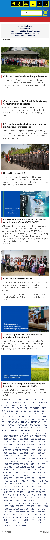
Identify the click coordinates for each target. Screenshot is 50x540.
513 (23, 503)
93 (45, 411)
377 (26, 472)
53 (36, 405)
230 (32, 439)
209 (6, 436)
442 (32, 486)
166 (2, 427)
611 (17, 525)
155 (12, 425)
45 (15, 405)
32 (28, 402)
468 (39, 492)
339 (21, 464)
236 (10, 441)
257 (43, 444)
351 (21, 467)
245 (43, 441)
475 (19, 495)
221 (46, 436)
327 (24, 461)
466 (32, 492)
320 (46, 458)
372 (9, 472)
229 (29, 439)
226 (18, 439)
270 (2, 450)
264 (25, 447)
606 (43, 522)
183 (9, 430)
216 (30, 436)
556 (39, 511)
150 (42, 422)
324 (13, 461)
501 (25, 500)
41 (5, 405)
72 (38, 408)
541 (28, 509)
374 (16, 472)
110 (6, 416)
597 (10, 522)
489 (25, 497)
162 (35, 425)
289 (25, 453)
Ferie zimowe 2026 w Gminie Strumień (25, 31)
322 (6, 461)
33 (31, 402)
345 (43, 464)
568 (39, 514)
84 (22, 411)
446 (3, 489)
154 (9, 425)
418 (39, 481)
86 (27, 411)
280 (37, 450)
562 (17, 514)
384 (6, 475)
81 (14, 411)
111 (9, 416)
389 (25, 475)
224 (10, 439)
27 (16, 402)
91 (40, 411)
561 (14, 514)
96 (8, 413)
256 (39, 444)
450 (17, 489)
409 (10, 481)
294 (43, 453)
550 (17, 511)
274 (16, 450)
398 (14, 478)
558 (3, 514)
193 (41, 430)
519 (43, 503)
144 (22, 422)
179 (42, 427)
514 (26, 503)
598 (14, 522)
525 (17, 506)
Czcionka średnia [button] (39, 4)
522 (6, 506)
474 (16, 495)
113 (14, 416)
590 (29, 520)
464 (25, 492)
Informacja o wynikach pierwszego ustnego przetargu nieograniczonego (24, 125)
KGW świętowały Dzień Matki (17, 278)
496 (6, 500)
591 (32, 520)
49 (26, 405)
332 (43, 461)
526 (21, 506)
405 (39, 478)
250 (17, 444)
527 (24, 506)
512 (20, 503)
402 (28, 478)
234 (3, 441)
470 (2, 495)
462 (17, 492)
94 (2, 413)
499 (17, 500)
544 (39, 509)
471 (6, 495)
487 (17, 497)
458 (3, 492)
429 (32, 483)
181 (2, 430)
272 (9, 450)
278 (30, 450)
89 (35, 411)
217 (33, 436)
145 (25, 422)
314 (26, 458)
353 (28, 467)
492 (36, 497)
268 (39, 447)
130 (22, 419)
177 (37, 427)
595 (3, 522)
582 (44, 517)
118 (29, 416)
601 (25, 522)
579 (33, 517)
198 (12, 433)
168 (9, 427)
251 (21, 444)
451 (21, 489)
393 (39, 475)
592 (36, 520)
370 (2, 472)
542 (32, 509)
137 (45, 419)
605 (39, 522)
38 (44, 402)
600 (21, 522)
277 (26, 450)
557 (43, 511)
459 (6, 492)
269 (43, 447)
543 (36, 509)
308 (6, 458)
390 (29, 475)
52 (33, 405)
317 (36, 458)
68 (28, 408)
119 (32, 416)
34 (34, 402)
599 (17, 522)
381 (40, 472)
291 (32, 453)
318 (39, 458)
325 (17, 461)
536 (10, 509)
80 (12, 411)
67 (26, 408)
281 (40, 450)
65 (21, 408)
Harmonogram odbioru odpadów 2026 (25, 33)
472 (9, 495)
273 (12, 450)
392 (36, 475)
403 (32, 478)
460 (10, 492)
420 (46, 481)
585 (10, 520)
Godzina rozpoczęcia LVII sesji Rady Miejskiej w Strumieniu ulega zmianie (25, 102)
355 (36, 467)
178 (39, 427)
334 (3, 464)
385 (10, 475)
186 (19, 430)
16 (36, 399)
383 (3, 475)
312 (20, 458)
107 (41, 413)
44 (13, 405)
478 (30, 495)
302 (28, 455)
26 (13, 402)
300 (21, 455)
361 (14, 469)
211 (13, 436)
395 (3, 478)
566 (32, 514)
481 (40, 495)
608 (6, 525)
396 (6, 478)
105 (34, 413)
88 (32, 411)
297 (10, 455)
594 (43, 520)
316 (33, 458)
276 (23, 450)
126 (9, 419)
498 (14, 500)
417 (36, 481)
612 (20, 525)
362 (17, 469)
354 (32, 467)
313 (23, 458)
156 (16, 425)
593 (39, 520)
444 (39, 486)
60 (8, 408)
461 (14, 492)
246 (3, 444)
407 (2, 481)
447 (6, 489)
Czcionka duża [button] (46, 4)
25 (10, 402)
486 (14, 497)
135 (39, 419)
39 (47, 402)
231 (36, 439)
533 (46, 506)
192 (38, 430)
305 (39, 455)
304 (36, 455)
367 (36, 469)
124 (2, 419)
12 (27, 399)
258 (3, 447)
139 (6, 422)
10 (23, 399)
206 (41, 433)
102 (24, 413)
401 (25, 478)
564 (25, 514)
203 (30, 433)
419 (43, 481)
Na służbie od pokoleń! (14, 173)
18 (40, 399)
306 (43, 455)
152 (2, 425)
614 (26, 525)
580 (37, 517)
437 (14, 486)
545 (43, 509)
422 (6, 483)
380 (37, 472)
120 (34, 416)
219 (39, 436)
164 (42, 425)
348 (10, 467)
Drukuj (46, 532)
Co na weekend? (25, 28)
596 (6, 522)
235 (6, 441)
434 (3, 486)
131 (26, 419)
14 (31, 399)
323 (10, 461)
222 (3, 439)
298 (14, 455)
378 (30, 472)
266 (32, 447)
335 (6, 464)
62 (13, 408)
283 (3, 453)
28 (18, 402)
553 (28, 511)
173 (24, 427)
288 (21, 453)
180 (46, 427)
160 (29, 425)
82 (17, 411)
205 (37, 433)
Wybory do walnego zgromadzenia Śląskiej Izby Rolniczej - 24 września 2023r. (24, 385)
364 (25, 469)
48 (23, 405)
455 (36, 489)
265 (28, 447)
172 (21, 427)
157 (19, 425)
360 (10, 469)
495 (3, 500)
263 (21, 447)
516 (33, 503)
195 (2, 433)
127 (12, 419)
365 (28, 469)
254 (32, 444)
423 (10, 483)
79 (9, 411)
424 (13, 483)
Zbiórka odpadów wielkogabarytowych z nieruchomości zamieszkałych (23, 336)
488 (21, 497)
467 (36, 492)
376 (23, 472)
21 (47, 399)
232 (39, 439)
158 (22, 425)
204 (34, 433)
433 (46, 483)
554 (32, 511)
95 (5, 413)
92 (43, 411)
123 (44, 416)
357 (43, 467)
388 (21, 475)
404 (36, 478)
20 (45, 399)
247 (6, 444)
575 (19, 517)
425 (17, 483)
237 (14, 441)
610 (13, 525)
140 (9, 422)
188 (25, 430)
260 (10, 447)
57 (47, 405)
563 (21, 514)
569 (43, 514)
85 (25, 411)
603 (32, 522)
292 (36, 453)
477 (26, 495)
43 (10, 405)
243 (36, 441)
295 (3, 455)
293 (39, 453)
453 (28, 489)
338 (17, 464)
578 (30, 517)
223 (6, 439)
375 (19, 472)
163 (38, 425)
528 (28, 506)
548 (10, 511)
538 (17, 509)
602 (28, 522)
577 (26, 517)
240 (25, 441)
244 (39, 441)
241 (28, 441)
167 (6, 427)
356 (39, 467)
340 (25, 464)
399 (17, 478)
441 (28, 486)
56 (44, 405)
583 (3, 520)
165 (45, 425)
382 (44, 472)
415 (30, 481)
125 (6, 419)
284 (6, 453)
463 (21, 492)
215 (26, 436)
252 (24, 444)
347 (6, 467)
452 (24, 489)
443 (36, 486)
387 (17, 475)
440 (25, 486)
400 (21, 478)
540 (25, 509)
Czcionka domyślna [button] (33, 4)
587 (17, 520)
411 (17, 481)
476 (23, 495)
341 (28, 464)
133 (32, 419)
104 (31, 413)
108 (44, 413)
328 (28, 461)
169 (12, 427)
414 (26, 481)
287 (17, 453)
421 (2, 483)
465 (28, 492)
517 (36, 503)
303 (32, 455)
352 (24, 467)
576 (23, 517)
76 (2, 411)
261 (14, 447)
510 (13, 503)
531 (39, 506)
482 (44, 495)
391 (32, 475)
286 (14, 453)
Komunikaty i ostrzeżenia (25, 36)
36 (39, 402)
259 (6, 447)
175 (30, 427)
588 (21, 520)
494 (43, 497)
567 (36, 514)
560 (10, 514)
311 (17, 458)
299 (17, 455)
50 (28, 405)
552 (24, 511)
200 (19, 433)
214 (23, 436)
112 (11, 416)
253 (28, 444)
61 (10, 408)
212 (16, 436)
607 (2, 525)
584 (6, 520)
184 (12, 430)
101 (22, 413)
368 (39, 469)
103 (28, 413)
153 (6, 425)
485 (10, 497)
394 (43, 475)
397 (10, 478)
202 (26, 433)
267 (36, 447)
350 (17, 467)
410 (13, 481)
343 (36, 464)
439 (21, 486)
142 (15, 422)
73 (40, 408)
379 (33, 472)
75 (45, 408)
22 (2, 402)
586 (14, 520)
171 (19, 427)
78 (7, 411)
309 (10, 458)
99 (16, 413)
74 (43, 408)
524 (13, 506)
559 (6, 514)
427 (24, 483)
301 (25, 455)
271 (6, 450)
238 (17, 441)
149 (38, 422)
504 (36, 500)
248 (10, 444)
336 (10, 464)
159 (26, 425)
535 (6, 509)
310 (13, 458)
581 (40, 517)
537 (14, 509)
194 (45, 430)
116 (23, 416)
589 (25, 520)
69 (31, 408)
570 (2, 517)
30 (24, 402)
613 (23, 525)
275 (19, 450)
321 (2, 461)
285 (10, 453)
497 (10, 500)
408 (6, 481)
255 (36, 444)
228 (25, 439)
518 (39, 503)
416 (33, 481)
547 (6, 511)
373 (12, 472)
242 (32, 441)
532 (43, 506)
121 (38, 416)
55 (41, 405)
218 (36, 436)
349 (14, 467)
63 (15, 408)
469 (43, 492)
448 (10, 489)
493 (39, 497)
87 (30, 411)
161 (32, 425)
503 (32, 500)
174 (27, 427)
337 (14, 464)
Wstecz (8, 532)
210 (10, 436)
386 (14, 475)
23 (5, 402)
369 (43, 469)
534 (3, 509)
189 (28, 430)
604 (36, 522)
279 (33, 450)
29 (21, 402)
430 (36, 483)
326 (21, 461)
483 (3, 497)
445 (43, 486)
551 (21, 511)
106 (38, 413)
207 (45, 433)
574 (16, 517)
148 (35, 422)
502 (28, 500)
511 (17, 503)
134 (35, 419)
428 (28, 483)
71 (36, 408)
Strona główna (14, 4)
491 (32, 497)
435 (6, 486)
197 (9, 433)
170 (16, 427)
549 (14, 511)
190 (32, 430)
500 (21, 500)
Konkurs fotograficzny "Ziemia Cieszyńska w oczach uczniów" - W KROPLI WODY (24, 220)
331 (39, 461)
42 (7, 405)
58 (2, 408)
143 (19, 422)
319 (43, 458)
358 (3, 469)
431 (39, 483)
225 (14, 439)
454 (32, 489)
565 (28, 514)
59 (5, 408)
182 (5, 430)
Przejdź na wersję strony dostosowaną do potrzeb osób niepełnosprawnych (20, 4)
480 (37, 495)
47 (21, 405)
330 (36, 461)
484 (6, 497)
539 (21, 509)
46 (18, 405)
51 (31, 405)
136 (42, 419)
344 (39, 464)
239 (21, 441)
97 (10, 413)
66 (23, 408)
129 (19, 419)
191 (35, 430)
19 (42, 399)
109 (2, 416)
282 (44, 450)
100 (18, 413)
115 (20, 416)
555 (36, 511)
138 (2, 422)
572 (9, 517)
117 (26, 416)
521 (2, 506)
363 (21, 469)
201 (23, 433)
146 (29, 422)
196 (6, 433)
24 (8, 402)
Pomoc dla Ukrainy (25, 26)
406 (43, 478)
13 (29, 399)
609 (10, 525)
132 (29, 419)
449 (14, 489)
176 (34, 427)
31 (26, 402)
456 (39, 489)
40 (2, 405)
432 (43, 483)
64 (18, 408)
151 (45, 422)
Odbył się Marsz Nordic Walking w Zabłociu (25, 76)
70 (34, 408)
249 (14, 444)
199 (16, 433)
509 (10, 503)
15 (34, 399)
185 (15, 430)
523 (10, 506)
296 (6, 455)
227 (21, 439)
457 (43, 489)
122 (41, 416)
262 (17, 447)
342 (32, 464)
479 (33, 495)
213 (20, 436)
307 (2, 458)
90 (38, 411)
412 (20, 481)
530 (36, 506)
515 (30, 503)
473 (12, 495)
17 (38, 399)
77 (4, 411)
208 (3, 436)
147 (32, 422)
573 (12, 517)
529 (32, 506)
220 (43, 436)
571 (6, 517)
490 (29, 497)
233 (43, 439)
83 (19, 411)
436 (10, 486)
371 (6, 472)
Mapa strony (26, 4)
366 (32, 469)
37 (42, 402)
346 (3, 467)
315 (30, 458)
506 (43, 500)
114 (17, 416)
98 (13, 413)
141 (12, 422)
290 (29, 453)
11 (24, 399)
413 (23, 481)
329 (32, 461)
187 (22, 430)
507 (2, 503)
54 (39, 405)
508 (6, 503)
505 (39, 500)
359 (6, 469)
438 (17, 486)
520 (46, 503)
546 (3, 511)
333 (46, 461)
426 (21, 483)
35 (36, 402)
